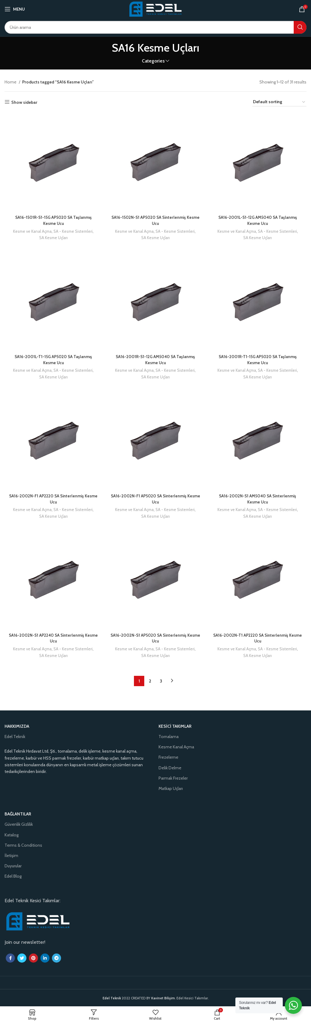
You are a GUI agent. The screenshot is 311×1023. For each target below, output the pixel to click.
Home (11, 82)
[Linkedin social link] (45, 957)
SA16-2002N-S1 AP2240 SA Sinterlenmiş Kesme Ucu (53, 640)
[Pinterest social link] (33, 957)
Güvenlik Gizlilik (19, 824)
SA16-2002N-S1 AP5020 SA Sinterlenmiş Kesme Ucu (155, 640)
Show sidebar (24, 102)
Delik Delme (170, 767)
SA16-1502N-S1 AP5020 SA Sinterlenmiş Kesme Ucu (155, 221)
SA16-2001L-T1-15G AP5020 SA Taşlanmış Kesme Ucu (53, 360)
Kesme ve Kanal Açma (31, 231)
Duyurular (13, 866)
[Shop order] (279, 102)
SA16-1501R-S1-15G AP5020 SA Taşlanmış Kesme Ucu (53, 221)
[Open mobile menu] (15, 9)
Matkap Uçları (171, 788)
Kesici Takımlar (175, 726)
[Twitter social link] (21, 957)
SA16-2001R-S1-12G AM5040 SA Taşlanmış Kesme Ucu (155, 360)
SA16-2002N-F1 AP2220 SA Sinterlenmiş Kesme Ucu (53, 500)
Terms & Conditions (23, 845)
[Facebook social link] (10, 957)
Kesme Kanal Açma (176, 747)
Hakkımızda (17, 726)
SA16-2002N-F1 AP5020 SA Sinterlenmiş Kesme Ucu (156, 500)
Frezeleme (168, 757)
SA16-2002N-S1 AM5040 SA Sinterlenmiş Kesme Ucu (258, 500)
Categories (153, 61)
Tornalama (169, 736)
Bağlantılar (18, 814)
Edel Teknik (15, 736)
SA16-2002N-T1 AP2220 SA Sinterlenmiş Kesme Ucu (258, 640)
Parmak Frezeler (173, 778)
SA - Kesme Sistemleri (73, 231)
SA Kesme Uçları (53, 238)
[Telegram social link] (56, 957)
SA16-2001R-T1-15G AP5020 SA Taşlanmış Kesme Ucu (258, 360)
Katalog (12, 834)
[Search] (155, 27)
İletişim (11, 855)
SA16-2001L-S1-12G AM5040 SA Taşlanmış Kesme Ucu (258, 221)
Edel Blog (13, 876)
